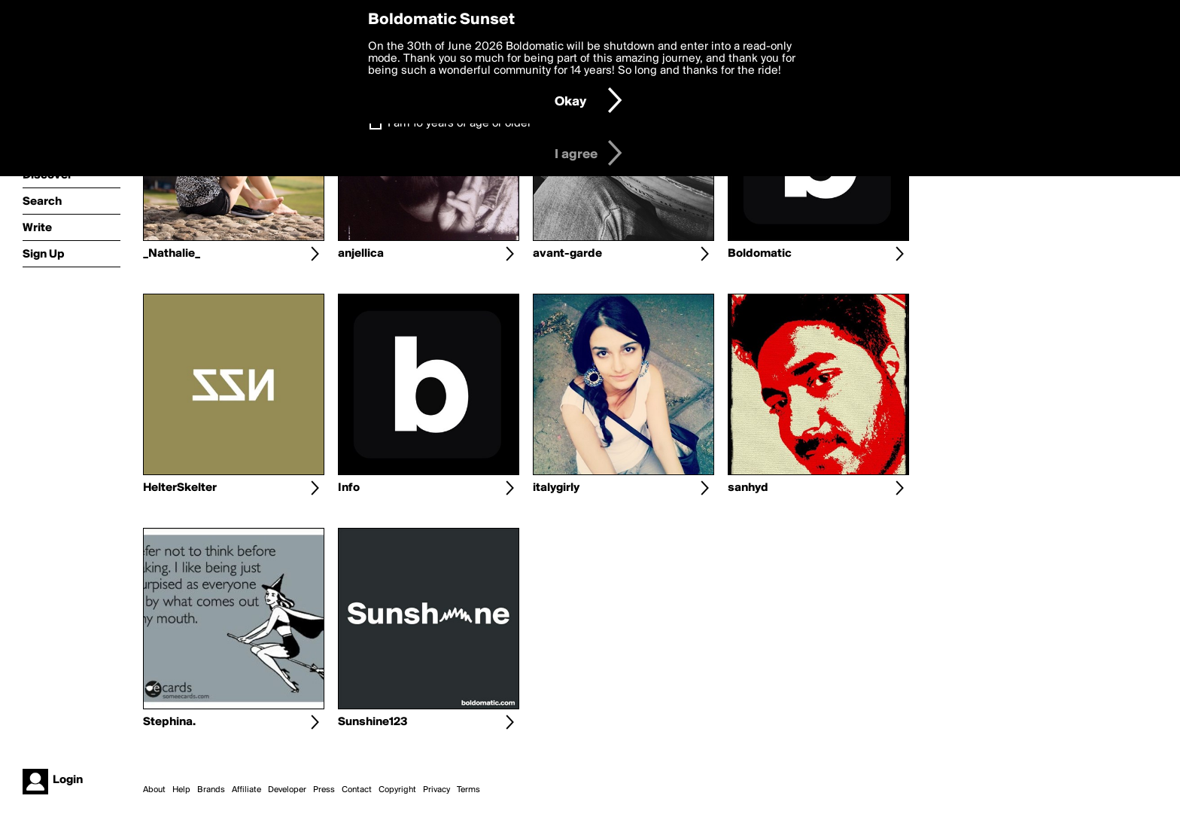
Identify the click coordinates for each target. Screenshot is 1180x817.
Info (349, 488)
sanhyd (748, 488)
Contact (357, 789)
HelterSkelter (180, 488)
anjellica (361, 254)
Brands (211, 789)
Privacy (436, 789)
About (154, 789)
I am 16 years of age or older (459, 123)
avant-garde (567, 254)
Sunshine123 (373, 722)
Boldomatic (760, 254)
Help (181, 789)
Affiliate (246, 789)
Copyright (397, 789)
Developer (287, 789)
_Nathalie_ (171, 254)
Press (324, 789)
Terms (468, 789)
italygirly (556, 488)
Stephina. (169, 722)
